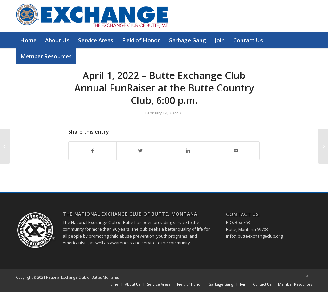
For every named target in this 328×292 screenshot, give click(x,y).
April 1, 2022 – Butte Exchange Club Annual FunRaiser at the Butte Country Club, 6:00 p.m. (164, 88)
